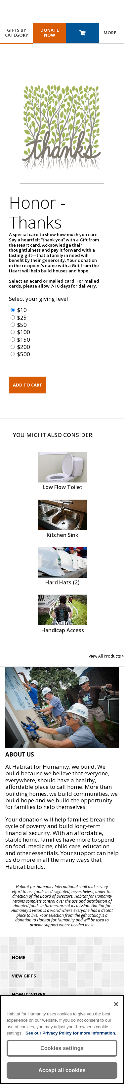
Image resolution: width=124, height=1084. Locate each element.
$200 (23, 347)
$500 (23, 354)
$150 (23, 339)
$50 (22, 324)
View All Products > (106, 656)
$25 (22, 317)
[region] (62, 1039)
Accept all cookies (62, 1070)
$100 (23, 332)
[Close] (116, 1004)
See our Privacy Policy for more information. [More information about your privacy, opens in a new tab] (70, 1033)
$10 (22, 310)
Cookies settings (62, 1048)
